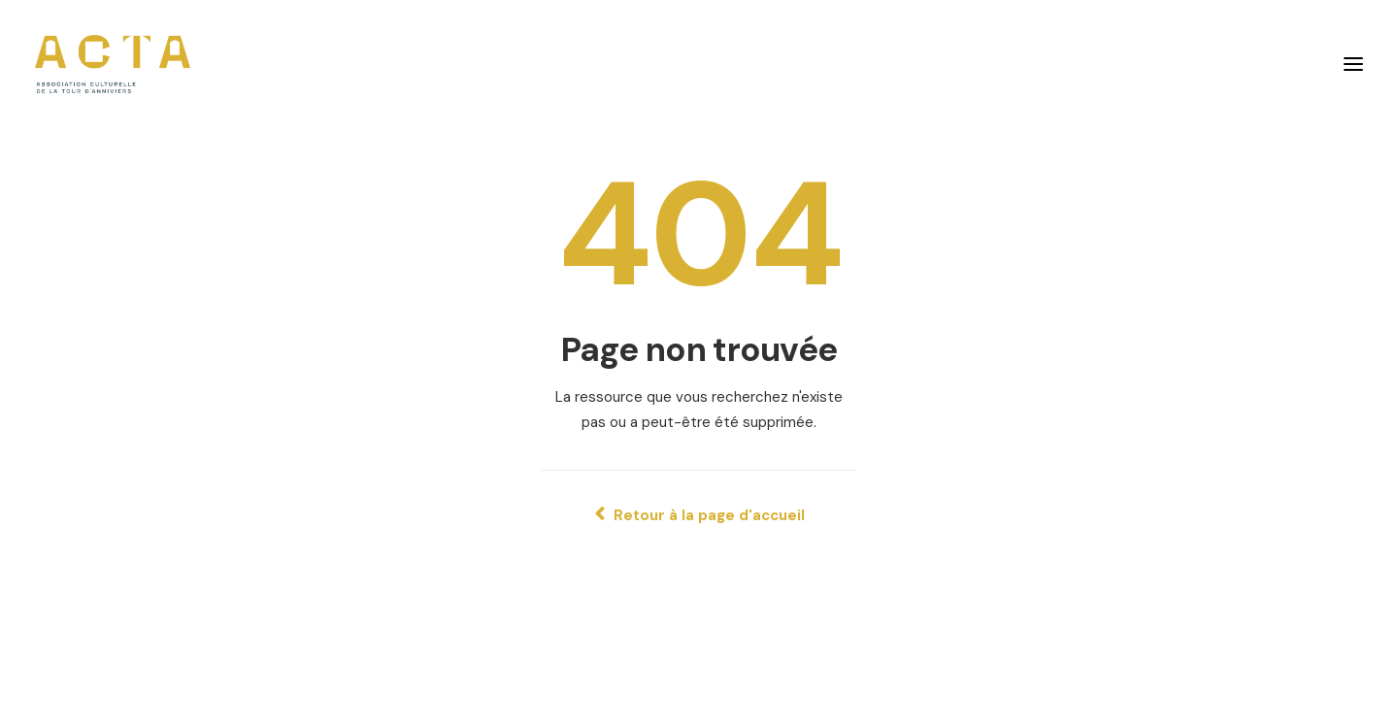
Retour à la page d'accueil (699, 515)
